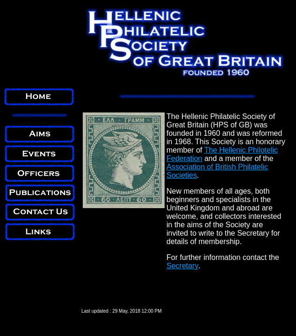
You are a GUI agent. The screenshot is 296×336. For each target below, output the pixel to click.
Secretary (182, 266)
